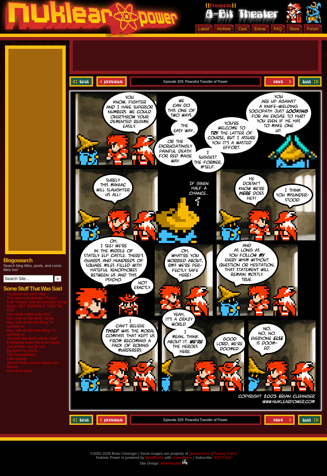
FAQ (278, 29)
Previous (111, 81)
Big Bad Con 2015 (22, 350)
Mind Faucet (173, 463)
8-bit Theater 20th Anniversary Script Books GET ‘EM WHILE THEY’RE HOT (37, 306)
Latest (203, 29)
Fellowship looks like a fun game (33, 342)
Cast (242, 29)
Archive (224, 29)
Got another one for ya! (26, 346)
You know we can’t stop (26, 294)
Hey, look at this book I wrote (30, 318)
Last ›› (309, 81)
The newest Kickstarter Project (32, 298)
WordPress (154, 457)
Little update (17, 358)
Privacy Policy (224, 453)
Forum (313, 29)
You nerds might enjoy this (28, 314)
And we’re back (19, 371)
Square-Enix (199, 453)
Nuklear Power (89, 20)
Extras (260, 29)
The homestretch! (21, 354)
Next (279, 81)
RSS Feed (222, 457)
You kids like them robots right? (32, 338)
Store (294, 29)
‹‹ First (82, 81)
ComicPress (182, 457)
